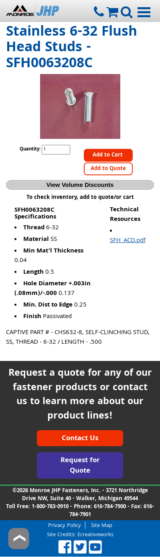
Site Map (101, 525)
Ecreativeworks (95, 535)
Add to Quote (108, 168)
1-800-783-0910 (50, 507)
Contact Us (80, 439)
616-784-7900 (110, 507)
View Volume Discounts (80, 184)
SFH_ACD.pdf (128, 241)
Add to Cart (108, 155)
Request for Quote (80, 466)
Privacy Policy (64, 525)
